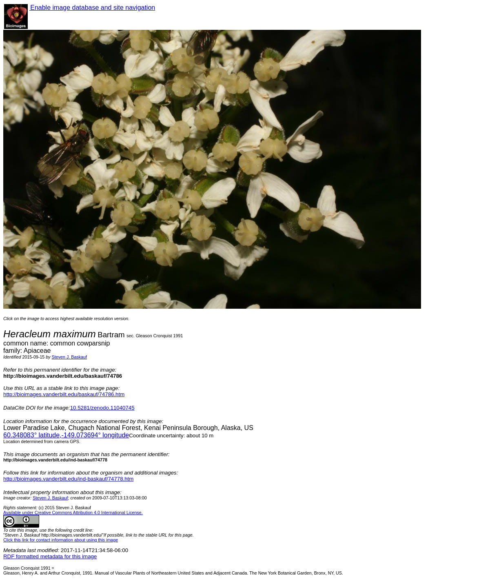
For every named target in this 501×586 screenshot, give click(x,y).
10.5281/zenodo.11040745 (102, 408)
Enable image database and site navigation (92, 7)
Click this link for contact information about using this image (60, 539)
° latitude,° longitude (66, 435)
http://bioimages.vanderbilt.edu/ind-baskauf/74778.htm (68, 479)
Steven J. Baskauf (69, 356)
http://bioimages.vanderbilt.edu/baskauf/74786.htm (63, 394)
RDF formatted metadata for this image (50, 556)
